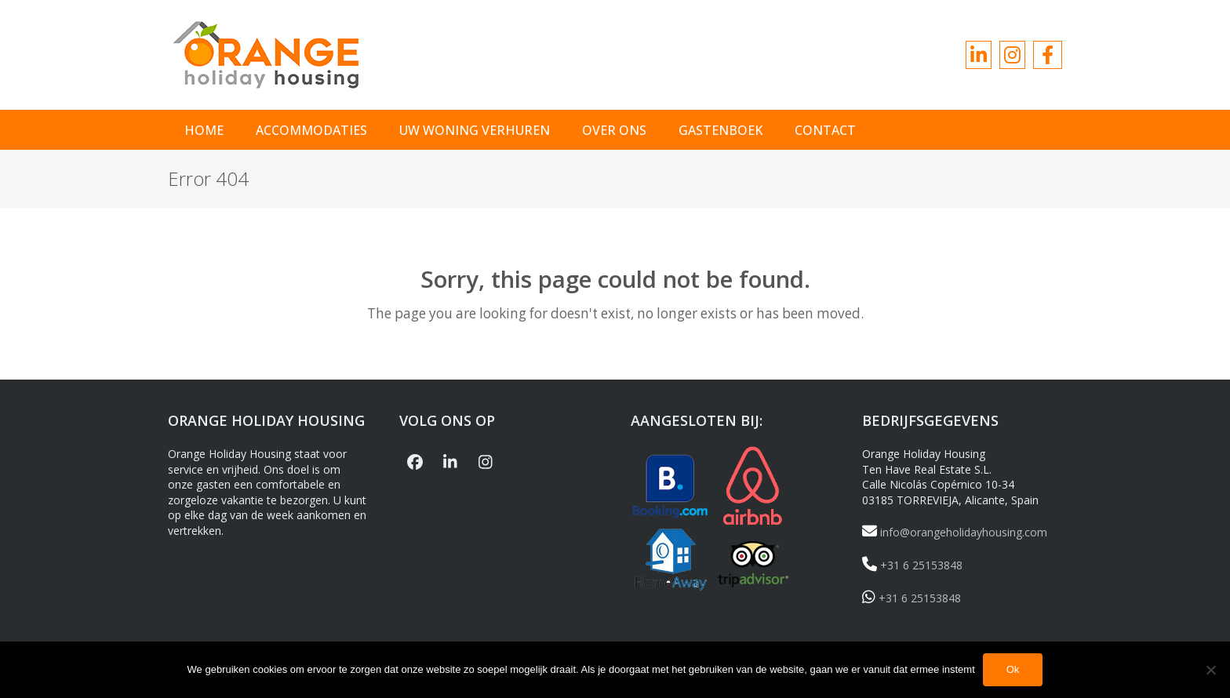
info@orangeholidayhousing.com (954, 532)
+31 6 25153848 (912, 565)
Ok (1013, 670)
